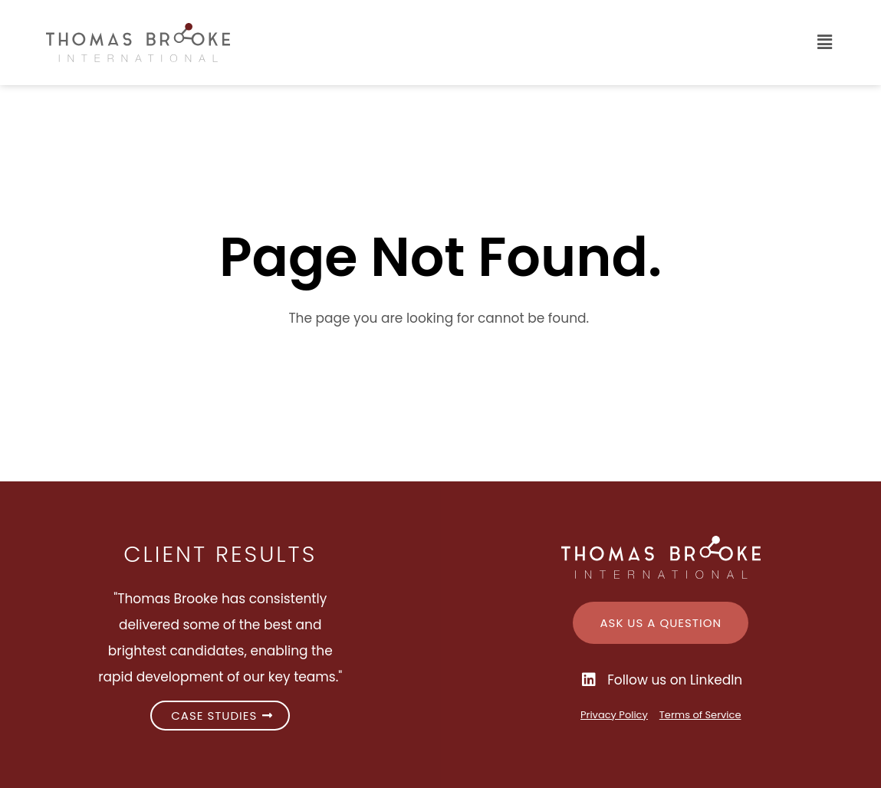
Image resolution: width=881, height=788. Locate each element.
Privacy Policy (614, 715)
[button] (552, 42)
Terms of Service (700, 715)
